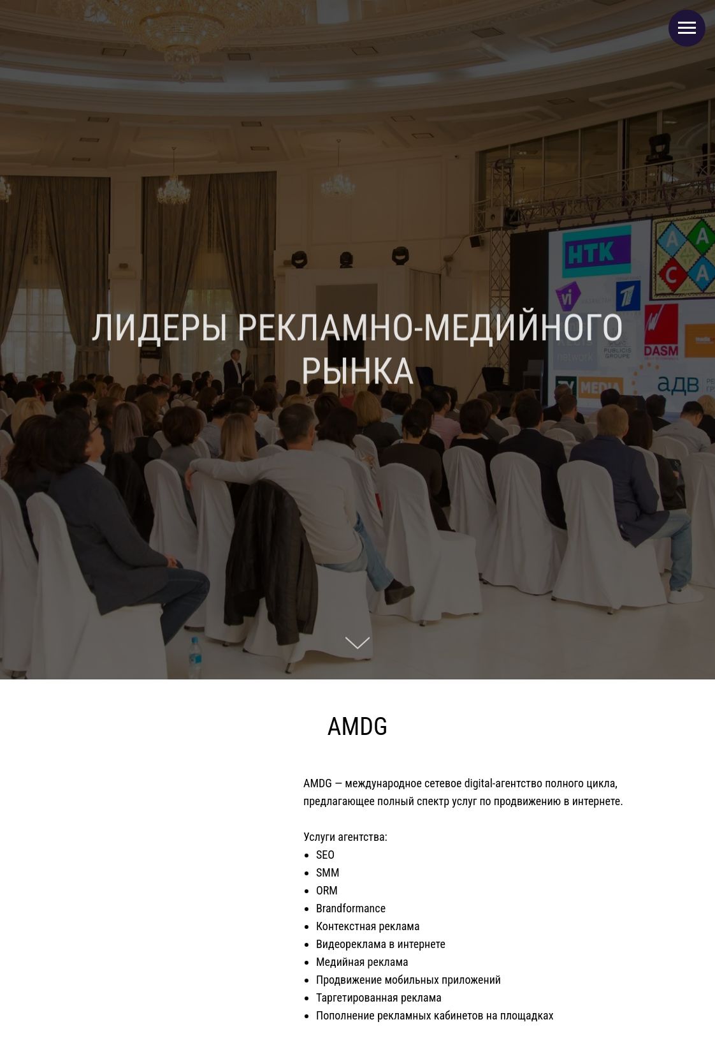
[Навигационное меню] (687, 28)
